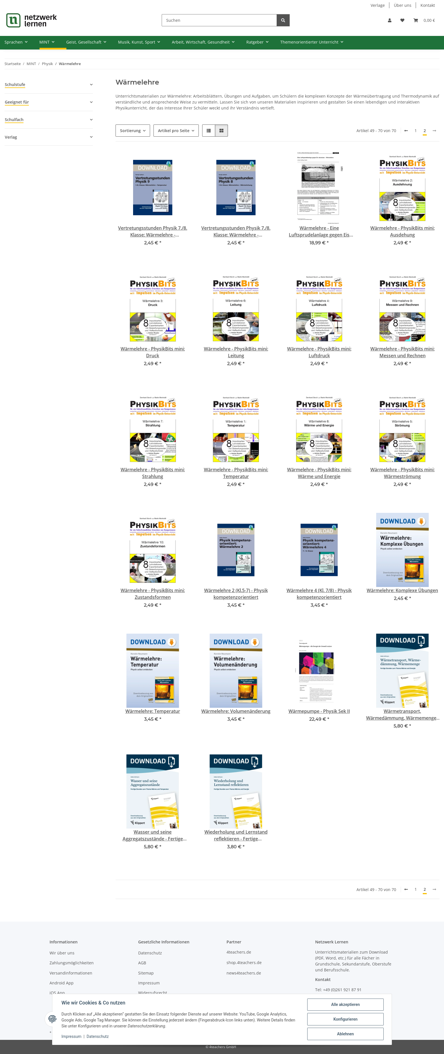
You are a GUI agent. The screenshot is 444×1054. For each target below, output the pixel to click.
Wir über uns (62, 953)
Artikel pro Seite (173, 130)
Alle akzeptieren (345, 1004)
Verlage (378, 5)
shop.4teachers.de (244, 962)
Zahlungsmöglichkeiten (72, 962)
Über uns (402, 5)
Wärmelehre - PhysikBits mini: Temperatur (236, 472)
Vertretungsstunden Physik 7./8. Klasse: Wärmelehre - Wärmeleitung (235, 231)
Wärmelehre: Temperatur (152, 711)
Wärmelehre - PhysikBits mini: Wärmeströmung (402, 472)
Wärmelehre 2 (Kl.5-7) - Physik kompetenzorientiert (236, 593)
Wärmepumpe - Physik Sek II (319, 711)
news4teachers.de (244, 973)
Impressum (71, 1036)
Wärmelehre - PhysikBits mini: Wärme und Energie (319, 472)
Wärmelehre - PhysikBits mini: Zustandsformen (153, 593)
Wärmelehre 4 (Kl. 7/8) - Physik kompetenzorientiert (319, 593)
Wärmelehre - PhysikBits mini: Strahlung (153, 472)
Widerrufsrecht (152, 992)
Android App (62, 983)
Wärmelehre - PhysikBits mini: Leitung (236, 352)
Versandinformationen (71, 973)
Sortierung (130, 130)
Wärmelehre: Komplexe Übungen (402, 590)
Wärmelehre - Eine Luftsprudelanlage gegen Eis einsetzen (319, 231)
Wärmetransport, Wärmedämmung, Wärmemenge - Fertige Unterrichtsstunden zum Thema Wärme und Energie (402, 714)
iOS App (57, 992)
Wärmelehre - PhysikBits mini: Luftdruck (319, 352)
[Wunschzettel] (402, 20)
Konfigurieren (345, 1019)
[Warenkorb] (424, 20)
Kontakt (427, 5)
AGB (142, 962)
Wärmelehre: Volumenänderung (235, 711)
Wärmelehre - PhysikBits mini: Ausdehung (402, 231)
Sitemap (146, 973)
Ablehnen (345, 1034)
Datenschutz (98, 1036)
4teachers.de (239, 952)
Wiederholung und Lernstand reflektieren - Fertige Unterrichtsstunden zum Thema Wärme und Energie (236, 835)
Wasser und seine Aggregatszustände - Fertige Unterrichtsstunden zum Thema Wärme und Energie (152, 835)
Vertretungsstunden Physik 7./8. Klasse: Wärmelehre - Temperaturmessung (152, 231)
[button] (389, 20)
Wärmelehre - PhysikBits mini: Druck (153, 352)
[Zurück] (406, 130)
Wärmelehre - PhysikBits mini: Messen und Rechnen (402, 352)
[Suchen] (219, 20)
